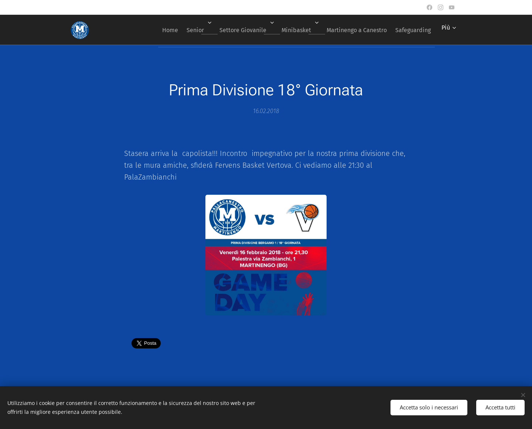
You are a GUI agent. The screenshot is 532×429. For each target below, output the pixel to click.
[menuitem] (148, 30)
